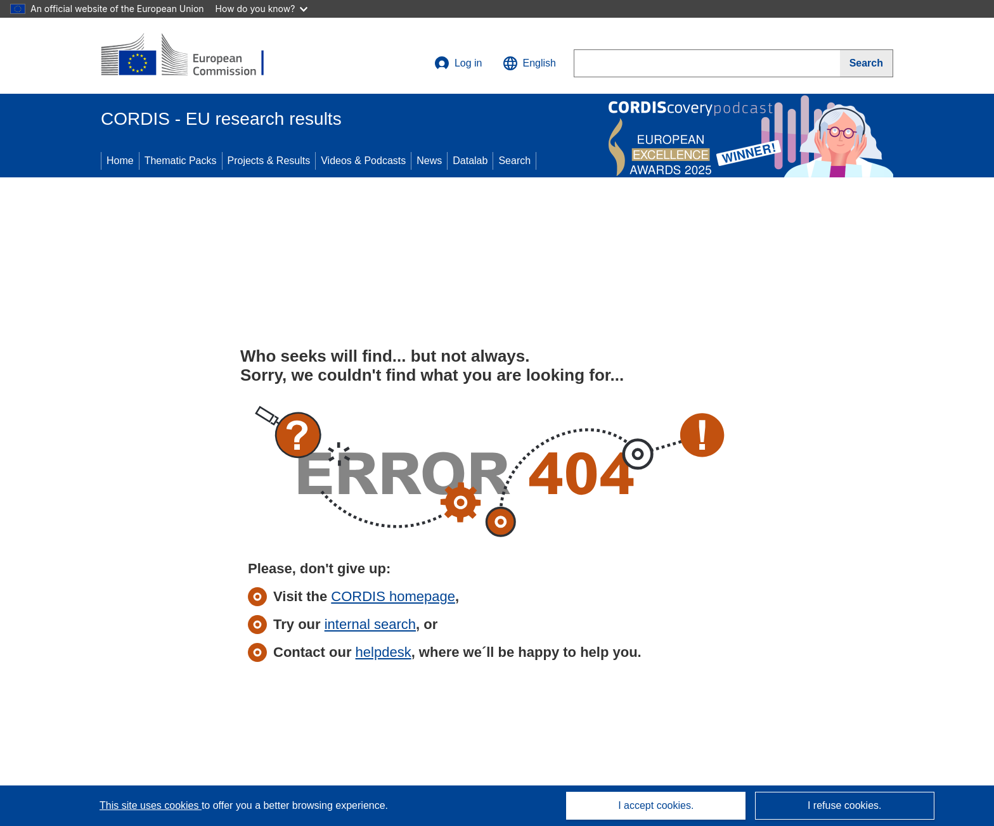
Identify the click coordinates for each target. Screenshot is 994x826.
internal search (370, 624)
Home (120, 160)
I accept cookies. (656, 805)
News (429, 160)
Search (514, 160)
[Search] (866, 63)
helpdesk (383, 652)
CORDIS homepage (393, 596)
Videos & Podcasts (363, 160)
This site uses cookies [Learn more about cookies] (151, 805)
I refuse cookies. (845, 805)
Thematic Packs (181, 160)
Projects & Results (269, 160)
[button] (529, 63)
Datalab (470, 160)
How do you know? (262, 8)
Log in (458, 63)
